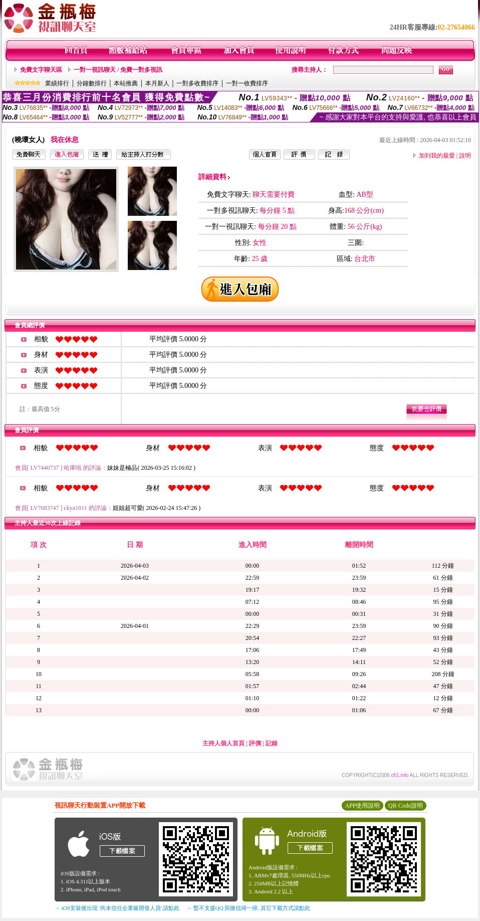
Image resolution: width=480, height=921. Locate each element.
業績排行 (57, 83)
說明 (465, 155)
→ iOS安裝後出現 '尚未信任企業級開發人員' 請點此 (117, 908)
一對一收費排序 (247, 83)
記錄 (272, 743)
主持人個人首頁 (223, 743)
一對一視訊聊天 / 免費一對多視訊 (118, 69)
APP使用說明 (362, 805)
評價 (255, 743)
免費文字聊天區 (41, 69)
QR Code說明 (405, 805)
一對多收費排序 (197, 83)
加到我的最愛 (437, 155)
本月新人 (157, 83)
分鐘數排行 (92, 83)
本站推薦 (126, 83)
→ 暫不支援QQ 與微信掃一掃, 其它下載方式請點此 (248, 908)
